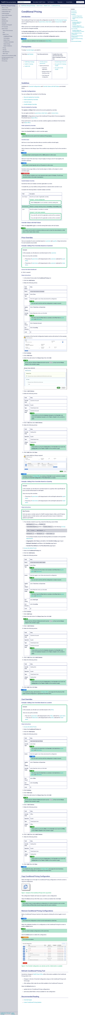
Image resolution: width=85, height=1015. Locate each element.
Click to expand (26, 272)
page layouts (29, 538)
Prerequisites (74, 12)
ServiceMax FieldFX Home (39, 2)
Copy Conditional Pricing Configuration (76, 34)
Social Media (69, 2)
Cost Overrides (74, 28)
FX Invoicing (4, 60)
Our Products (51, 2)
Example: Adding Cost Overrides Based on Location (78, 31)
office (52, 709)
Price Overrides (74, 20)
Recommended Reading (76, 41)
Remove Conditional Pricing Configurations (77, 36)
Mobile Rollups (7, 44)
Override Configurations (77, 16)
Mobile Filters (7, 40)
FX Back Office (44, 692)
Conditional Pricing (8, 36)
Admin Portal (80, 2)
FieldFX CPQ (27, 66)
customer (48, 241)
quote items (42, 21)
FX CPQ (57, 20)
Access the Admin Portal (30, 548)
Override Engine (63, 20)
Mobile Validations (8, 45)
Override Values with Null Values (77, 18)
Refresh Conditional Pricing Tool (77, 39)
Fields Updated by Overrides (31, 99)
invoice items (59, 21)
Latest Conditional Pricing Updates (32, 1002)
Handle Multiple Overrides (30, 104)
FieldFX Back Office (38, 974)
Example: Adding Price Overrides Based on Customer (76, 23)
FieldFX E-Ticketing (29, 64)
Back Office (48, 41)
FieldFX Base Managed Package (8, 5)
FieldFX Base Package (29, 61)
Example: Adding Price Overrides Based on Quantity (78, 26)
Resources (60, 2)
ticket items (49, 21)
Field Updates (7, 38)
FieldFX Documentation (8, 2)
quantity (55, 241)
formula (63, 526)
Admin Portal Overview (8, 30)
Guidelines (73, 14)
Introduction (73, 11)
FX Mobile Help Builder (9, 42)
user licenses (30, 54)
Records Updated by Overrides (31, 97)
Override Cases (28, 102)
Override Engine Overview (60, 61)
